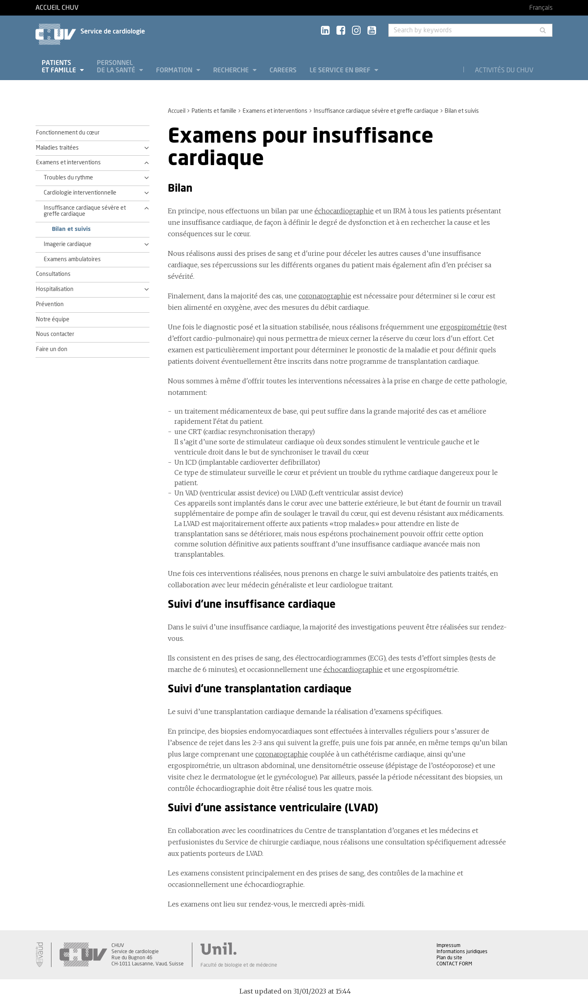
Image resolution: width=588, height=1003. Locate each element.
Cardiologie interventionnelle (80, 193)
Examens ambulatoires (72, 259)
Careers (283, 70)
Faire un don (51, 349)
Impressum (449, 945)
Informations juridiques (462, 951)
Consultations (53, 274)
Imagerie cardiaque (67, 244)
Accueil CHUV (57, 7)
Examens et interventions (275, 111)
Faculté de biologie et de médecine (238, 965)
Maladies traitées (57, 148)
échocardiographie (344, 211)
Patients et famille (60, 67)
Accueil (176, 111)
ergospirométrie (466, 327)
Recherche (231, 70)
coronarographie (324, 296)
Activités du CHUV (504, 70)
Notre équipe (52, 319)
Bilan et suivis (71, 229)
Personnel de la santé (117, 67)
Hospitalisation (55, 289)
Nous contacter (55, 334)
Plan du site (449, 957)
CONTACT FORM (454, 963)
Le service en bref (341, 70)
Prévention (50, 304)
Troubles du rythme (68, 178)
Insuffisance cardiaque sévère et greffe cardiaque (376, 111)
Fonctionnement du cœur (68, 133)
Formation (175, 70)
